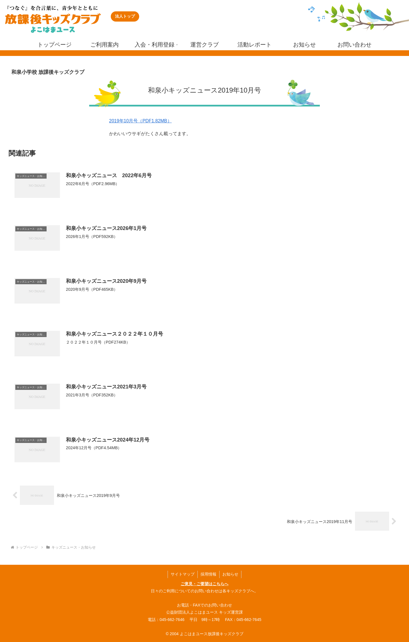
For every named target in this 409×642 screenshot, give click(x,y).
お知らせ (230, 574)
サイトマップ (183, 574)
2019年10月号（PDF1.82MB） (140, 120)
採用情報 (208, 574)
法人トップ (125, 16)
